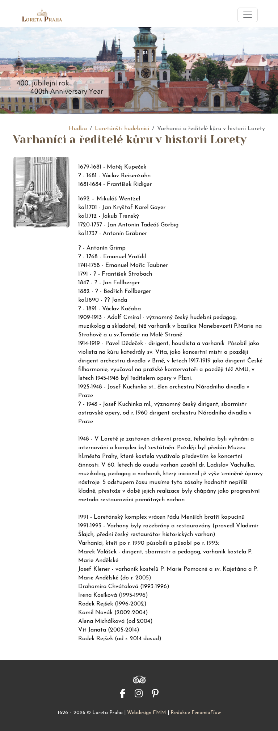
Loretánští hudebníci (122, 129)
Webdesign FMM (146, 712)
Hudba (78, 129)
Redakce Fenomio (195, 712)
